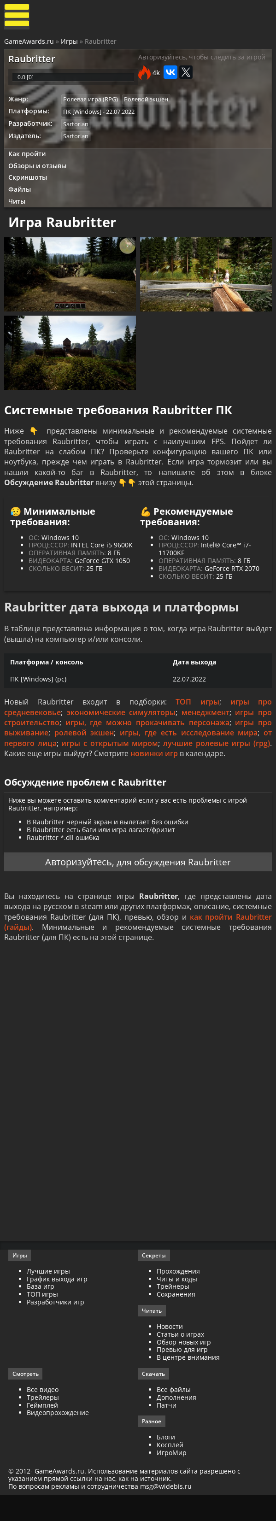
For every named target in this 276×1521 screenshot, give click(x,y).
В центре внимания (188, 1381)
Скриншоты (29, 186)
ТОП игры (197, 719)
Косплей (170, 1470)
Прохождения (178, 1295)
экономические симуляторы (121, 730)
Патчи (166, 1429)
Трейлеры (44, 1421)
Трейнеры (173, 1310)
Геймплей (43, 1429)
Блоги (166, 1462)
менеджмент (205, 730)
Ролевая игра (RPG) (92, 105)
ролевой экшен (85, 750)
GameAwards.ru (29, 42)
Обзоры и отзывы (39, 174)
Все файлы (174, 1414)
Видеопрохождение (59, 1437)
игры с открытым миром (110, 761)
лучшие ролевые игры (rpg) (216, 761)
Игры (69, 42)
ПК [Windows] (84, 118)
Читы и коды (177, 1302)
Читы (18, 211)
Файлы (21, 198)
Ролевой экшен (149, 105)
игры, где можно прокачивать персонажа (147, 740)
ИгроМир (172, 1478)
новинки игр (154, 771)
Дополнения (176, 1421)
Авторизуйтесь (77, 882)
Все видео (43, 1414)
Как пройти (28, 162)
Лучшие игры (49, 1295)
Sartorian (77, 131)
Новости (170, 1350)
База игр (41, 1310)
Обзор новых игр (184, 1366)
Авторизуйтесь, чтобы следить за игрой (201, 60)
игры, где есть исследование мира (189, 750)
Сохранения (176, 1318)
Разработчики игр (56, 1325)
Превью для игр (182, 1373)
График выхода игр (58, 1302)
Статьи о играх (180, 1358)
